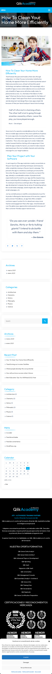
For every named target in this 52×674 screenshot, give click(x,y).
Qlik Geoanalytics (26, 589)
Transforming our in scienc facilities (17, 364)
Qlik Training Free (26, 585)
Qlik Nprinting (26, 562)
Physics (10, 304)
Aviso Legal (38, 671)
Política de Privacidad (28, 671)
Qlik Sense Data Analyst (26, 551)
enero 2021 (11, 273)
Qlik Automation (26, 572)
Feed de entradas (12, 437)
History (10, 298)
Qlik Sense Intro (26, 582)
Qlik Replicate (26, 592)
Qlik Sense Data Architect (26, 555)
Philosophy (11, 301)
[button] (49, 641)
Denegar (26, 662)
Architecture (12, 292)
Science (10, 307)
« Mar (6, 484)
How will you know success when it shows (19, 373)
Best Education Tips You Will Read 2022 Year (21, 378)
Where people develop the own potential (19, 369)
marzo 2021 (12, 270)
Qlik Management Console (26, 575)
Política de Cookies (16, 671)
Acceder (9, 433)
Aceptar (26, 657)
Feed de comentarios (13, 442)
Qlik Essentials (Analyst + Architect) (26, 578)
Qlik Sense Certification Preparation (26, 595)
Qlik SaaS (26, 565)
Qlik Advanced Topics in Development (26, 558)
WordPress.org (11, 446)
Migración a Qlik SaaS (26, 568)
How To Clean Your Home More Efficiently (20, 360)
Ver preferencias (26, 667)
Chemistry (11, 295)
